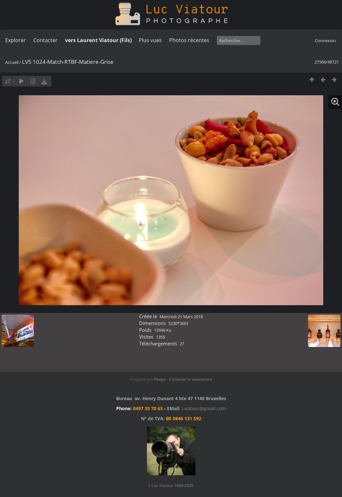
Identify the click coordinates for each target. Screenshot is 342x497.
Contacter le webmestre (190, 379)
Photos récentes (189, 40)
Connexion (325, 40)
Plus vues (150, 40)
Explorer (15, 40)
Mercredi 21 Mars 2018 (181, 316)
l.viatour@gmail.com (204, 408)
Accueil (11, 62)
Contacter (45, 40)
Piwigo (160, 379)
